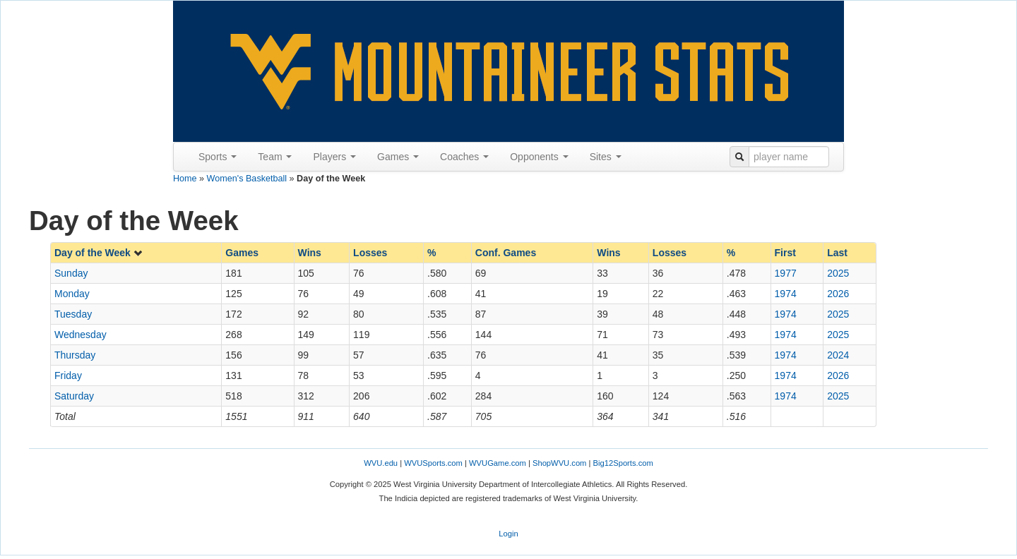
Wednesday (80, 334)
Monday (72, 293)
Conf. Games (505, 252)
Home (185, 179)
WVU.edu (381, 463)
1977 (786, 273)
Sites (606, 156)
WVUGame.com (497, 463)
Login (508, 533)
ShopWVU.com (559, 463)
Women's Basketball (247, 179)
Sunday (71, 273)
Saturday (74, 396)
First (785, 252)
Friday (68, 375)
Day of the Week (98, 252)
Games (398, 156)
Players (334, 156)
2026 (838, 293)
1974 (786, 293)
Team (275, 156)
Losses (370, 252)
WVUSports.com (433, 463)
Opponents (539, 156)
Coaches (464, 156)
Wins (309, 252)
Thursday (74, 355)
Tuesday (73, 314)
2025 (838, 273)
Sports (217, 156)
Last (837, 252)
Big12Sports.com (623, 463)
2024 (838, 355)
